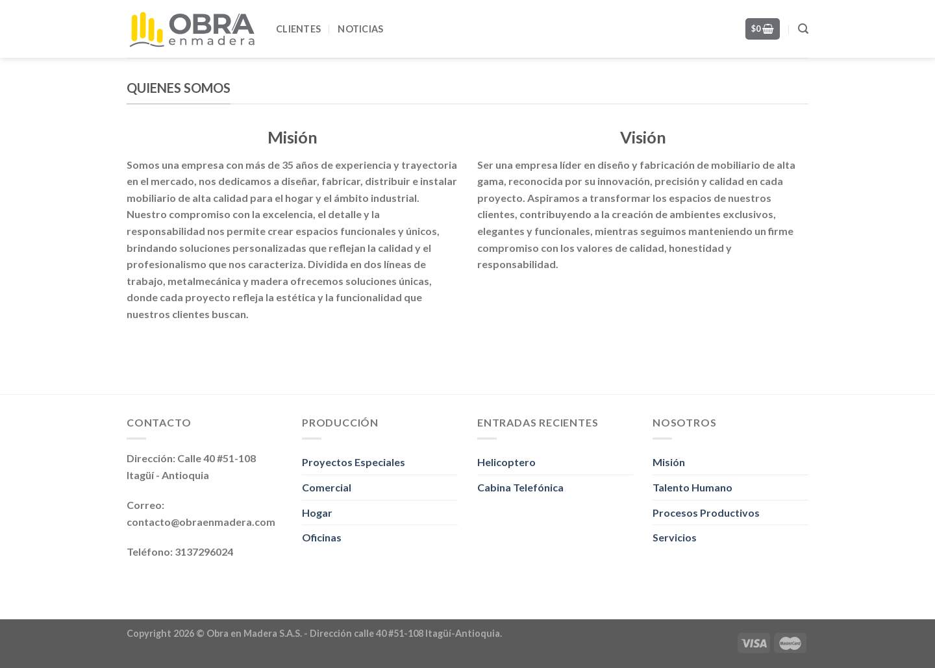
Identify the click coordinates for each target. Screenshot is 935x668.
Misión (669, 462)
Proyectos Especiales (353, 462)
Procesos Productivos (706, 512)
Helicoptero (506, 462)
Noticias (360, 28)
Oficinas (322, 537)
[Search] (803, 29)
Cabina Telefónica (520, 487)
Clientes (298, 28)
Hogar (317, 512)
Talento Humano (692, 487)
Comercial (326, 487)
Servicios (675, 537)
